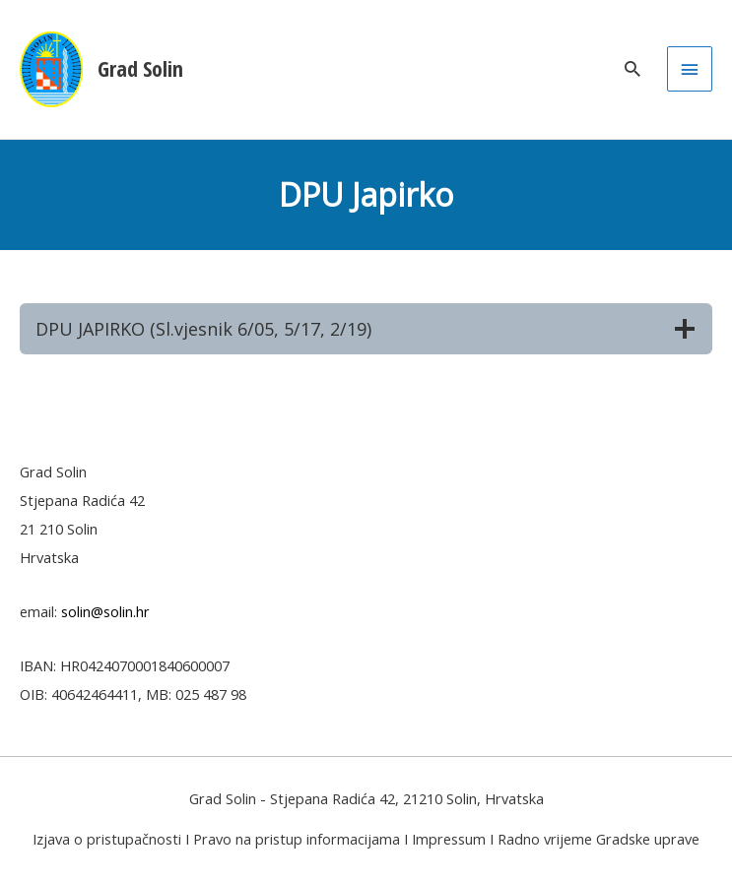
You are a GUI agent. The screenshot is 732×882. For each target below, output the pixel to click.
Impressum (449, 839)
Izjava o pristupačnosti (107, 839)
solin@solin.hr (105, 611)
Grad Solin (140, 68)
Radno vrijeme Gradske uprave (598, 839)
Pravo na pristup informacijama (296, 839)
